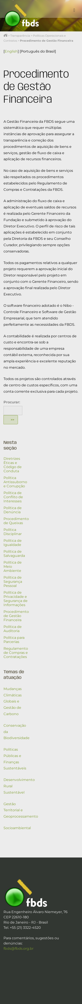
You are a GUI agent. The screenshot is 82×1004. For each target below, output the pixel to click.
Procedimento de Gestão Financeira (16, 616)
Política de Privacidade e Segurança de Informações (15, 598)
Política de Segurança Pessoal (12, 581)
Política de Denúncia (12, 510)
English (11, 51)
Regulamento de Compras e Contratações (15, 652)
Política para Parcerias (13, 640)
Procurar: (11, 402)
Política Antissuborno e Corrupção (15, 482)
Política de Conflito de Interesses (13, 497)
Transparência (20, 35)
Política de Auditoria (12, 629)
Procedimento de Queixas (16, 521)
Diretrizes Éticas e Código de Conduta (12, 465)
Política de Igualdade (12, 543)
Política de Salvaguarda (14, 553)
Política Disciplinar (12, 532)
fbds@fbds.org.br (18, 948)
